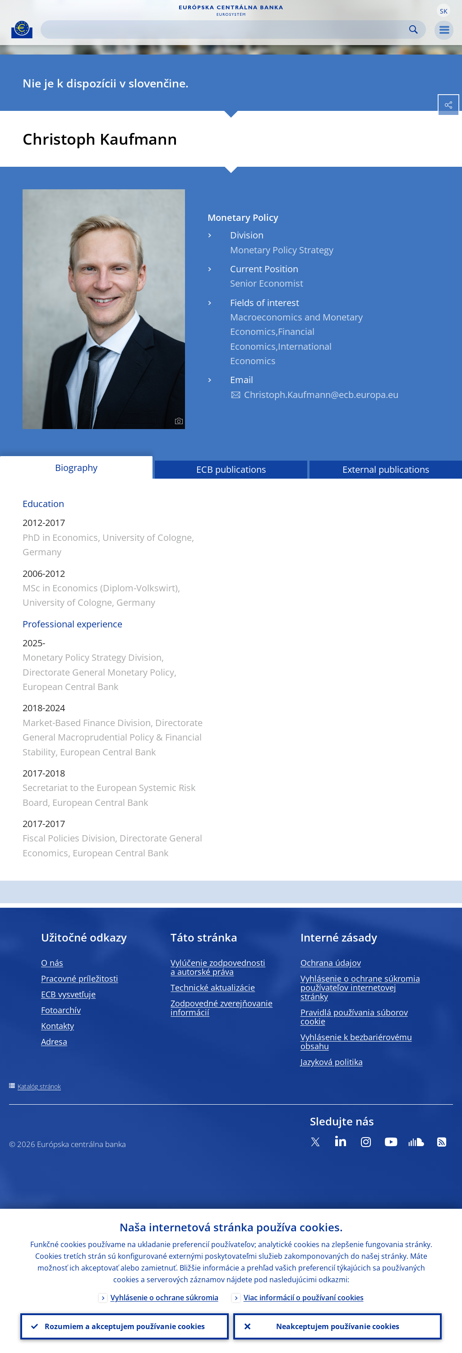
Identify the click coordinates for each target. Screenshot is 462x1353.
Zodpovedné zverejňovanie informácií (222, 1008)
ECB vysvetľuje (68, 994)
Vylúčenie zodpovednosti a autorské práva (218, 967)
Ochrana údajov (330, 962)
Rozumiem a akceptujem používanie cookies (125, 1326)
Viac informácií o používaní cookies (304, 1298)
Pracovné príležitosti (79, 978)
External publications (386, 469)
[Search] (226, 29)
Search (413, 29)
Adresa (54, 1041)
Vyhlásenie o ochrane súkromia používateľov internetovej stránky (360, 987)
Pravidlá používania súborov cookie (354, 1017)
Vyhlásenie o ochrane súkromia (164, 1298)
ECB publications (231, 469)
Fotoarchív (61, 1010)
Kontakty (57, 1025)
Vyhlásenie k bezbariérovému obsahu (356, 1041)
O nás (52, 962)
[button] (443, 10)
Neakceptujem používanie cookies (337, 1326)
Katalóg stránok (39, 1086)
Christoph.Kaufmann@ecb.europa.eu (321, 395)
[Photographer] (177, 421)
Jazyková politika (331, 1061)
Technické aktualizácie (213, 987)
